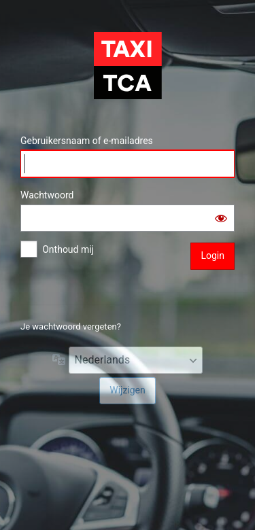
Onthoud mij (68, 249)
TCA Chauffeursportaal (128, 65)
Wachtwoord (46, 195)
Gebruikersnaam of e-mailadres (86, 140)
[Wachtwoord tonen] (221, 218)
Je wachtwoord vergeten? (70, 326)
